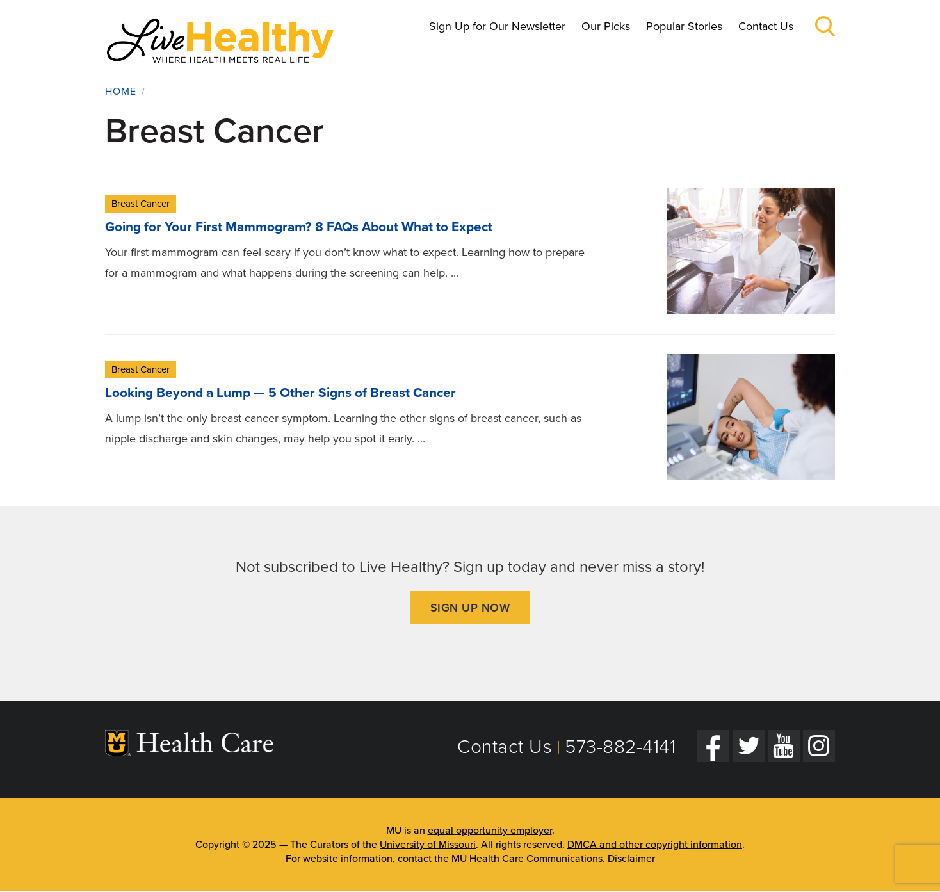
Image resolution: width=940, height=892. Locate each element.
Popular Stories (684, 26)
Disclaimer (631, 858)
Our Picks (605, 26)
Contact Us (765, 26)
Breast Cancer (140, 203)
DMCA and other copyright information (654, 844)
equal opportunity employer (490, 830)
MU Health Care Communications (527, 858)
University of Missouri (428, 844)
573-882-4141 (620, 747)
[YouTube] (784, 746)
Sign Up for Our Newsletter (497, 26)
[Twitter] (749, 746)
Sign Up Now (470, 608)
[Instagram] (819, 746)
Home (120, 91)
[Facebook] (713, 746)
